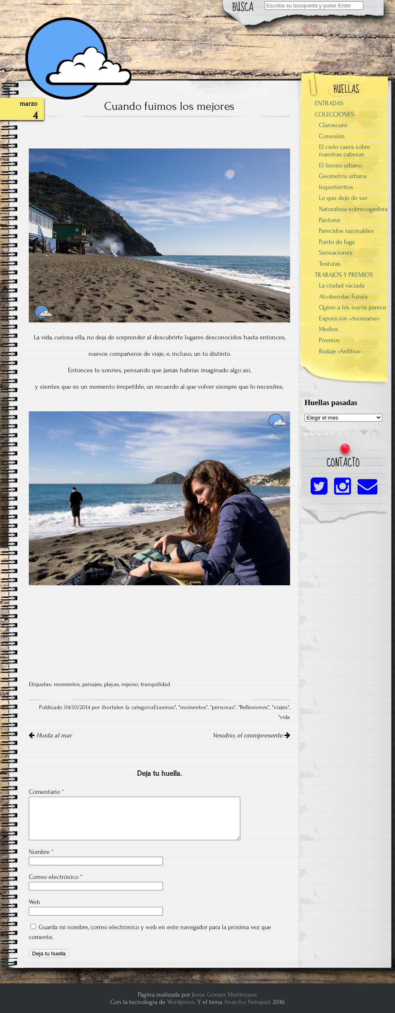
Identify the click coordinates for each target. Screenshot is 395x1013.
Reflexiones (254, 707)
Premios (329, 340)
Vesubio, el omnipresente (251, 735)
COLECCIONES (334, 114)
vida (285, 717)
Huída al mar (50, 735)
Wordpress (181, 1002)
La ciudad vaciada (342, 285)
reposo (129, 684)
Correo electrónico (55, 877)
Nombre (41, 851)
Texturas (330, 263)
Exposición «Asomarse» (349, 318)
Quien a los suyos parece (352, 307)
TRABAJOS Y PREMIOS (344, 274)
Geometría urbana (343, 176)
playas (111, 684)
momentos (67, 684)
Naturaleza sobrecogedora (353, 209)
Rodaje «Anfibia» (340, 351)
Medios (328, 329)
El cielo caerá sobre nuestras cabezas (344, 150)
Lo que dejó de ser (343, 198)
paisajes (92, 684)
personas (223, 707)
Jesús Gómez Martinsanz (224, 994)
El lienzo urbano (340, 165)
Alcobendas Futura (343, 296)
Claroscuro (333, 125)
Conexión (332, 136)
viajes (281, 707)
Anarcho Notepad (247, 1002)
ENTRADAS (329, 103)
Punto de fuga (337, 242)
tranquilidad (155, 684)
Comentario (46, 791)
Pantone (329, 220)
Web (34, 902)
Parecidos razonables (346, 230)
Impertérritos (336, 187)
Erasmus (164, 707)
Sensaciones (336, 252)
